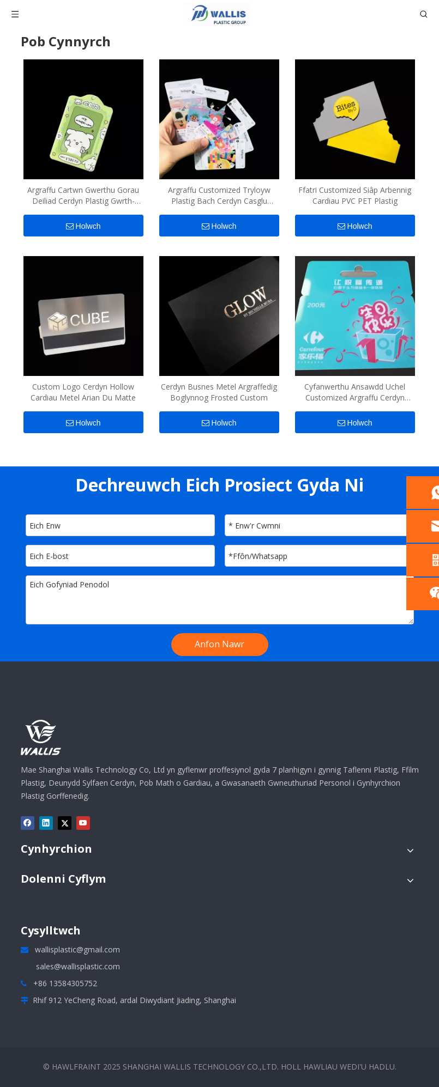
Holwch (83, 226)
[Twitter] (64, 823)
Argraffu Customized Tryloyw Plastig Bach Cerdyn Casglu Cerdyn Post (219, 196)
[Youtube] (83, 823)
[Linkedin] (46, 823)
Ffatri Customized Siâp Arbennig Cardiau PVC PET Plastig (354, 195)
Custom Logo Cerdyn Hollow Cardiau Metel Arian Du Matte (83, 392)
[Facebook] (27, 823)
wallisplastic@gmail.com (77, 949)
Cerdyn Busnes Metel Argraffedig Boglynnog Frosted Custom (219, 392)
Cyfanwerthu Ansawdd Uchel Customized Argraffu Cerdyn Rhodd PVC (354, 392)
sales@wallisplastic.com (78, 966)
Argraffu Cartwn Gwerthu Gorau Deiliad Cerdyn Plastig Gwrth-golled (83, 196)
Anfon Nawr (219, 644)
